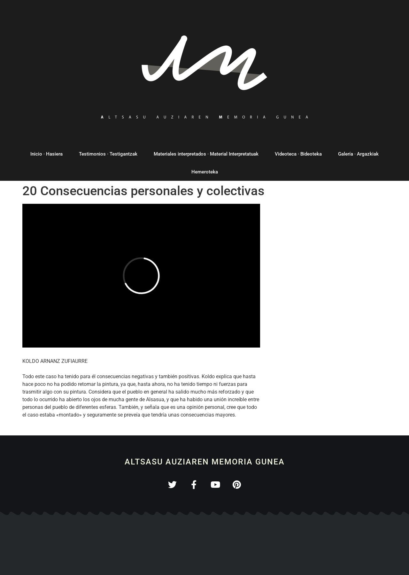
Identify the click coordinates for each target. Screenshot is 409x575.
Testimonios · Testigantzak (108, 154)
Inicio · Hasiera (46, 154)
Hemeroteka (204, 172)
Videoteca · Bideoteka (298, 154)
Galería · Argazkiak (358, 154)
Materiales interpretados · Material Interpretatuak (206, 154)
